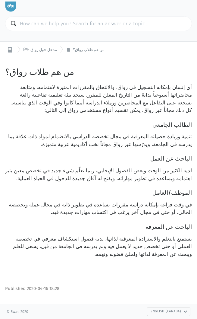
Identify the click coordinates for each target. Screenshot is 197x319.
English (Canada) (169, 311)
